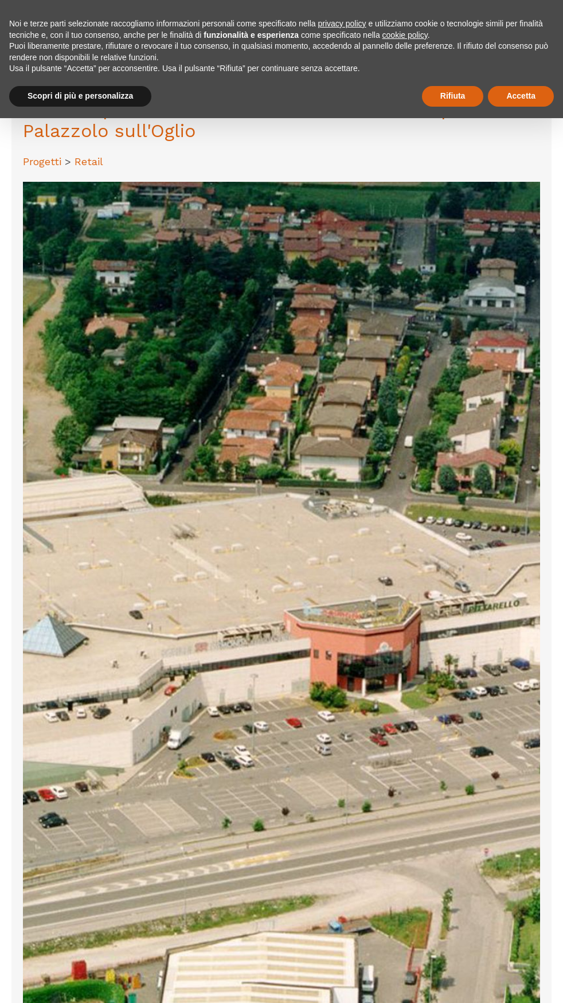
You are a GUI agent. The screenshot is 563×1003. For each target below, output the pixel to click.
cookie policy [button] (405, 35)
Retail (89, 161)
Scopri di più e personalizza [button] (80, 95)
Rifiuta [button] (453, 95)
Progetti (44, 161)
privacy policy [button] (342, 23)
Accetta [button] (520, 95)
